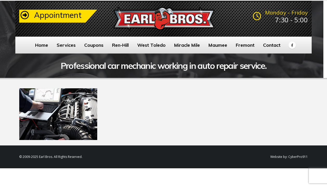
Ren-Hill (120, 45)
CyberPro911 (298, 157)
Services (66, 45)
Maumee (217, 45)
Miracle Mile (187, 45)
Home (41, 45)
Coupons (93, 45)
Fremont (245, 45)
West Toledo (151, 45)
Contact (271, 45)
